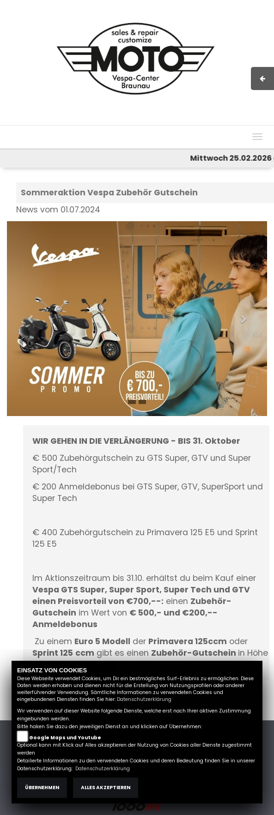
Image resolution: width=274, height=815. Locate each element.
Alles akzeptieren (105, 787)
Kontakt (196, 120)
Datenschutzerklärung (144, 699)
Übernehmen (42, 787)
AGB (170, 120)
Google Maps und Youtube (65, 737)
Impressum (139, 120)
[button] (26, 314)
